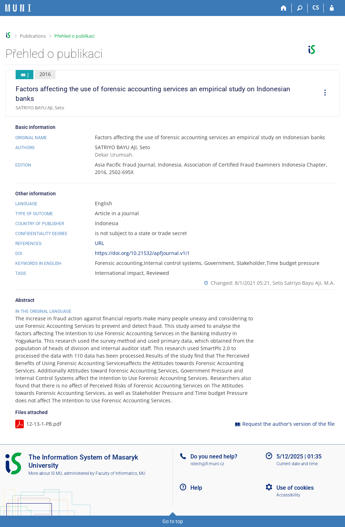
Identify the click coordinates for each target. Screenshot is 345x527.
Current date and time (297, 463)
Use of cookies (295, 487)
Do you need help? (213, 456)
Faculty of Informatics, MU (120, 473)
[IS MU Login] (332, 8)
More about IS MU (45, 473)
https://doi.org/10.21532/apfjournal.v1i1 (142, 253)
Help (196, 487)
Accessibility (288, 495)
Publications (33, 36)
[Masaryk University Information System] (18, 8)
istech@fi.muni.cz (207, 463)
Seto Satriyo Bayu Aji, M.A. (304, 282)
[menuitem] (322, 93)
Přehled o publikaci (74, 36)
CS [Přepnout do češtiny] (315, 7)
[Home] (284, 8)
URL (99, 243)
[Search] (300, 8)
